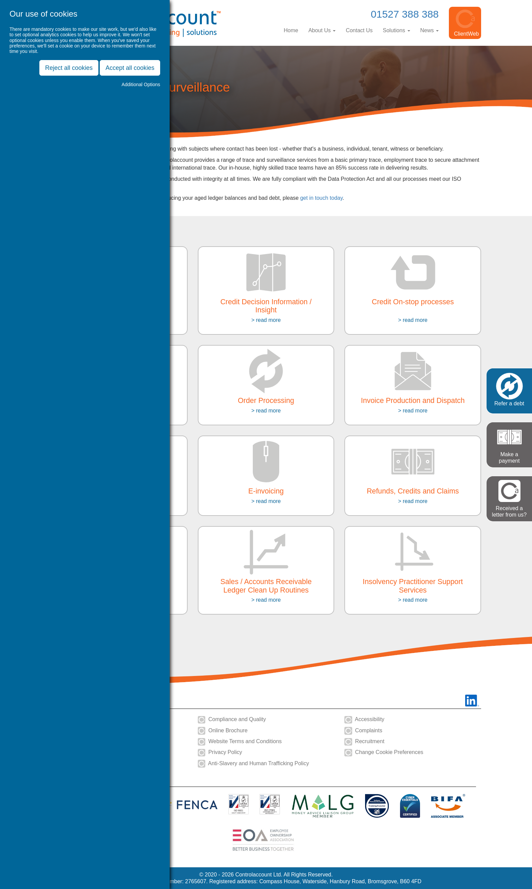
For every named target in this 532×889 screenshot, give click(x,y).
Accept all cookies (130, 67)
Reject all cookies (69, 67)
